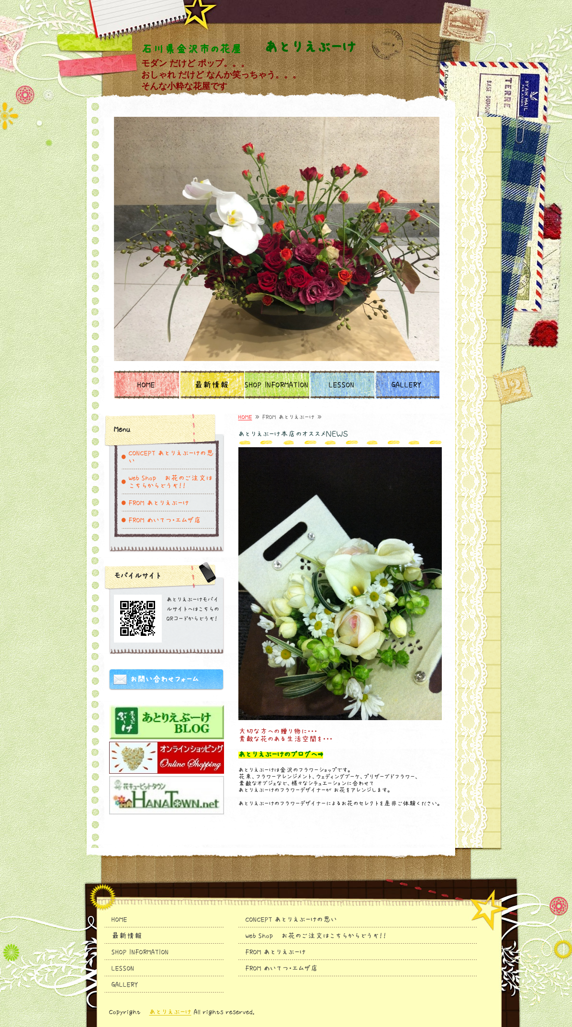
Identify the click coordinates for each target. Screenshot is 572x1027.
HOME (146, 385)
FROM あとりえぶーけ (159, 503)
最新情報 (211, 385)
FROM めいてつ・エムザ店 (165, 520)
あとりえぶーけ (170, 1012)
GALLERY (407, 385)
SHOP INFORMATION (277, 385)
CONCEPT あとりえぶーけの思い (171, 456)
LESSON (342, 385)
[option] (276, 239)
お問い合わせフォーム (164, 679)
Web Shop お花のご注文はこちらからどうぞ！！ (171, 481)
